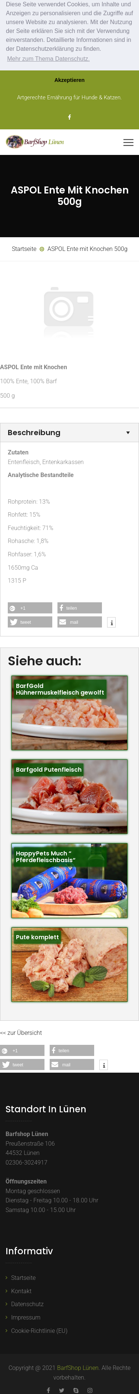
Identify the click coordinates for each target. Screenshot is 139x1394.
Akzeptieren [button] (69, 80)
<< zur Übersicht (21, 1032)
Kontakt (21, 1291)
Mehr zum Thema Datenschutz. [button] (48, 59)
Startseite (23, 1277)
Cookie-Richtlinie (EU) (39, 1330)
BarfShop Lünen (78, 1367)
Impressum (25, 1317)
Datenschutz (27, 1304)
